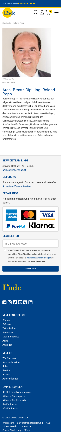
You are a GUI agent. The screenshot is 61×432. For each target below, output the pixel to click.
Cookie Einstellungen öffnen (16, 430)
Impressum (8, 423)
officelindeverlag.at (14, 169)
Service (6, 370)
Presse (6, 374)
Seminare (7, 332)
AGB (48, 423)
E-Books (7, 324)
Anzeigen (7, 344)
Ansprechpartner (11, 362)
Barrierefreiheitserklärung (30, 423)
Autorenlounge (10, 378)
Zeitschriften (9, 328)
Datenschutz (27, 426)
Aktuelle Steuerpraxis (14, 396)
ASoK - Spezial (10, 408)
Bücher (6, 320)
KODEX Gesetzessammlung (17, 392)
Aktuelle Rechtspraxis (14, 400)
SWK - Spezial (9, 404)
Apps (5, 340)
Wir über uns (9, 358)
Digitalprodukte (10, 336)
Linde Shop (26, 3)
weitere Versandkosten (16, 186)
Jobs (5, 366)
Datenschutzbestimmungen (39, 258)
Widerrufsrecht (9, 426)
